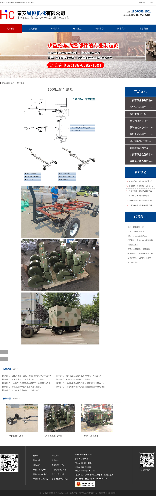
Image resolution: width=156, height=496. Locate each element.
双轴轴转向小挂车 (139, 127)
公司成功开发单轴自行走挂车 (78, 379)
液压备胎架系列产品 (140, 161)
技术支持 (121, 28)
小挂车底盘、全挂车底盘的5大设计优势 (28, 379)
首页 (12, 83)
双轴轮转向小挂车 (139, 120)
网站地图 (141, 3)
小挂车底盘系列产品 (140, 100)
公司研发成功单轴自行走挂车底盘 (26, 390)
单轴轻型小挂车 (16, 436)
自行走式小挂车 (138, 134)
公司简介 (33, 28)
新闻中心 (99, 28)
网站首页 (11, 28)
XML (152, 3)
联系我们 (143, 28)
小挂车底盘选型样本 (140, 154)
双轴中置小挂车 (91, 436)
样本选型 (77, 28)
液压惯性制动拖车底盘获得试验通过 (26, 387)
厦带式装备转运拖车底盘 (140, 141)
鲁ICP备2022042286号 (108, 493)
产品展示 (55, 28)
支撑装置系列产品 (53, 436)
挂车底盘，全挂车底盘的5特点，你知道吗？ (84, 376)
